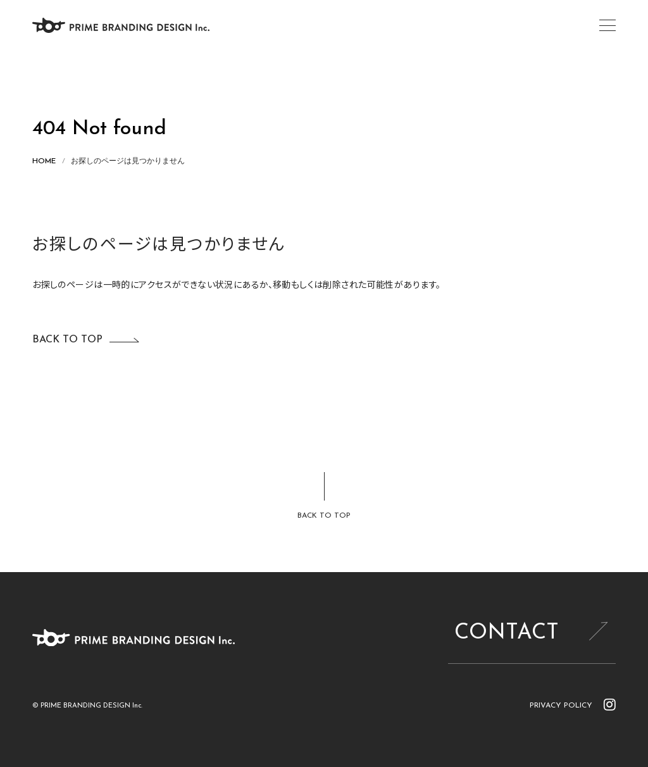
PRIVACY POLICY (561, 705)
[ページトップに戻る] (324, 496)
